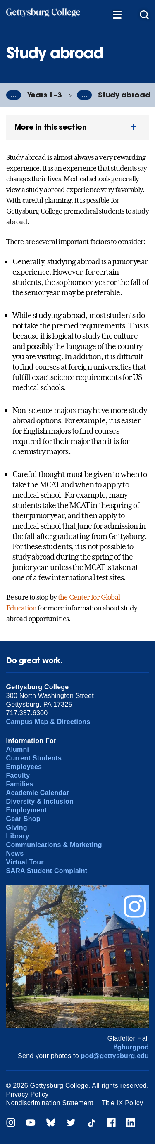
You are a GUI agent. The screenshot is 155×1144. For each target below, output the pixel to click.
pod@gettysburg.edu (115, 1055)
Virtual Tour (25, 862)
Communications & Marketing (54, 844)
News (15, 853)
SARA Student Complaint (47, 870)
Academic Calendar (37, 792)
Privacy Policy (27, 1094)
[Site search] (144, 14)
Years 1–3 (44, 95)
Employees (24, 766)
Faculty (18, 775)
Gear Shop (23, 818)
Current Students (34, 758)
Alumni (17, 749)
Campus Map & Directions (48, 721)
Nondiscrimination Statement (49, 1102)
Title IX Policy (122, 1102)
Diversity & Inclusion (40, 801)
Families (19, 784)
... (14, 95)
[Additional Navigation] (117, 14)
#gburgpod (131, 1047)
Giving (16, 827)
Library (17, 836)
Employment (26, 810)
